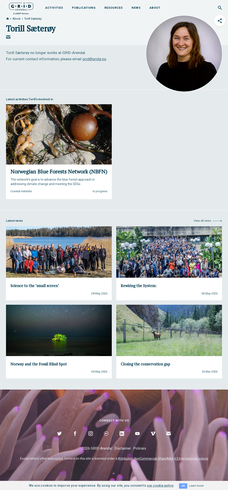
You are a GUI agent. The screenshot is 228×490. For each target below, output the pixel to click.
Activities (54, 7)
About (154, 7)
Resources (113, 7)
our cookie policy (160, 485)
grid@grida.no (94, 59)
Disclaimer (122, 448)
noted (59, 458)
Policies (139, 448)
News (136, 7)
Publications (84, 7)
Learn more (196, 485)
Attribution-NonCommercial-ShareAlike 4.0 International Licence (163, 458)
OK (183, 485)
